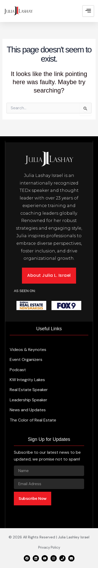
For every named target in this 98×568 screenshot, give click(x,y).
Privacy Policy (49, 547)
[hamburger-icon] (88, 11)
